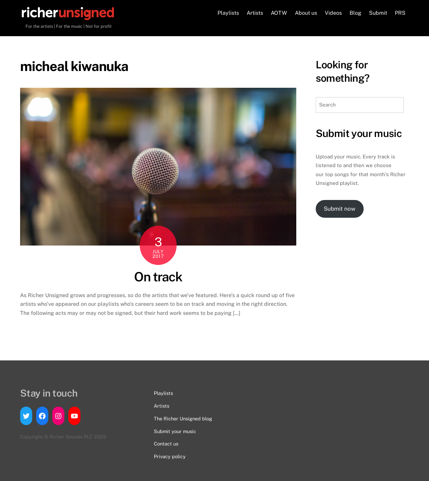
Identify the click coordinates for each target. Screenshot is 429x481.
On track (158, 276)
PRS (400, 13)
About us (306, 13)
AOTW (279, 13)
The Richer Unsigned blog (183, 418)
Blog (355, 13)
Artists (255, 13)
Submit (378, 13)
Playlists (228, 13)
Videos (333, 13)
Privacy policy (170, 456)
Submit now (339, 208)
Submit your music (175, 431)
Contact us (166, 443)
